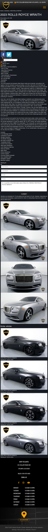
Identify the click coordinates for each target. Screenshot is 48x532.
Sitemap (14, 529)
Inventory (6, 10)
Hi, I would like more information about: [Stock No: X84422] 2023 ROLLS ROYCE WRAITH (24, 186)
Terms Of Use (21, 529)
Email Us (24, 477)
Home (1, 10)
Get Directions (24, 520)
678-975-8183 (26, 474)
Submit (24, 194)
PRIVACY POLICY (31, 529)
